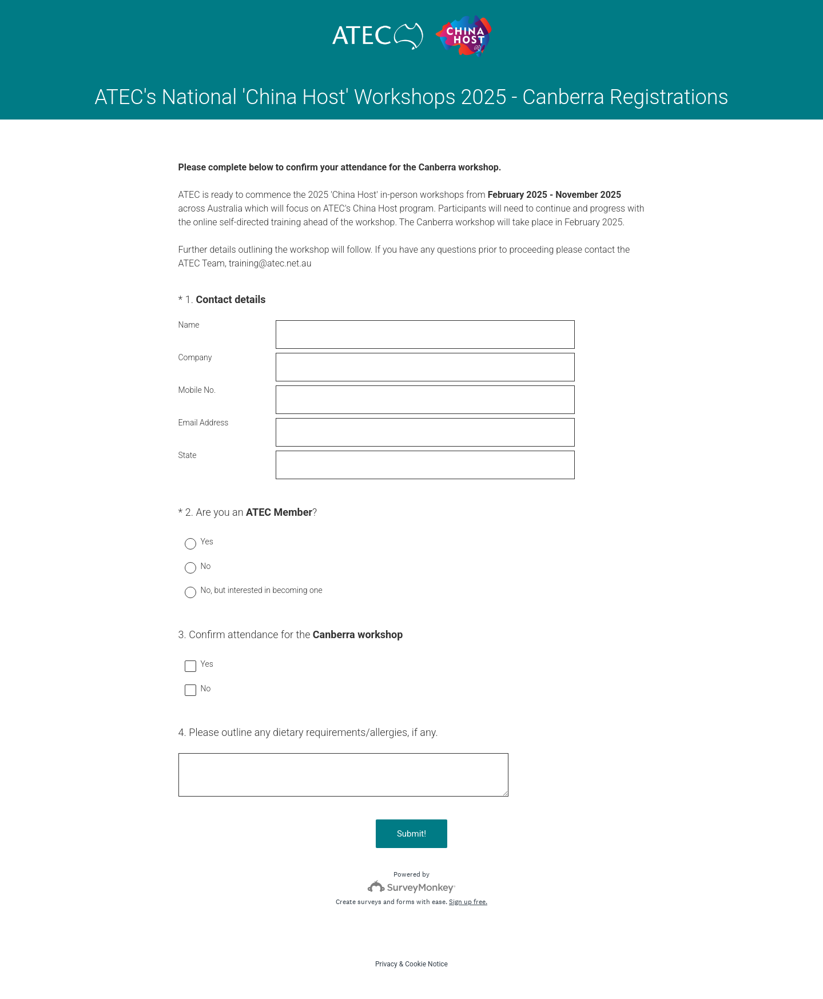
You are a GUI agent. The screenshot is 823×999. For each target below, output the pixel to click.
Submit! (411, 834)
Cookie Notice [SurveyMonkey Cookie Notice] (426, 964)
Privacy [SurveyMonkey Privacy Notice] (386, 964)
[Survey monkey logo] (411, 886)
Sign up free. (468, 901)
